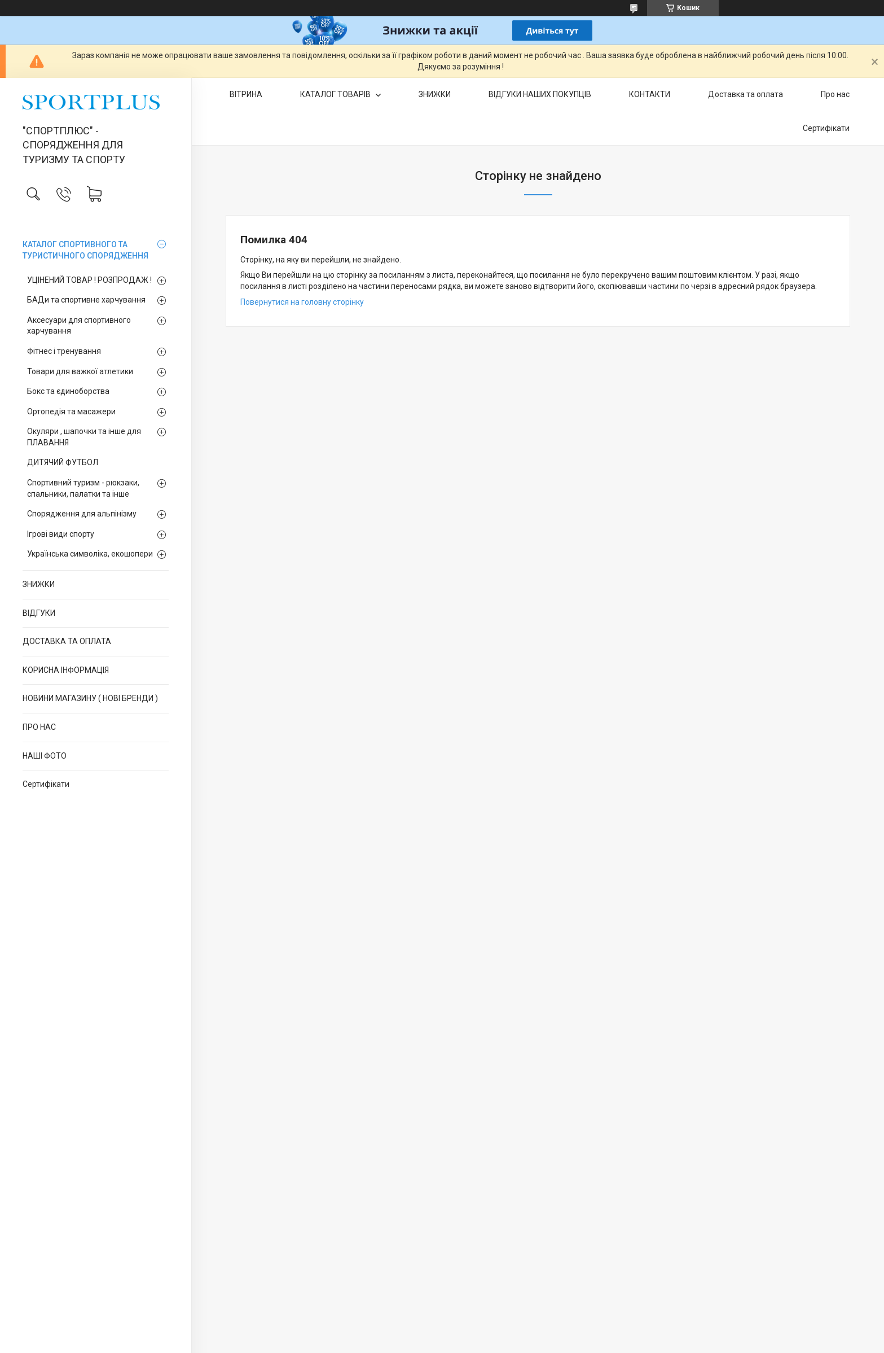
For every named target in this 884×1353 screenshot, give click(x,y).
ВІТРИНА (246, 94)
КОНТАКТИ (649, 94)
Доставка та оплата (745, 94)
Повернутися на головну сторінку (302, 301)
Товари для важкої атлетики (80, 371)
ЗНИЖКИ (39, 584)
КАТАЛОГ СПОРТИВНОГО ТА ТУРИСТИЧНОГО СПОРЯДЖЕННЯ (85, 250)
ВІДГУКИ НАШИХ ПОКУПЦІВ (540, 94)
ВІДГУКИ (39, 613)
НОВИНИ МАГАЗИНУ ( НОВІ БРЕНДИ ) (90, 698)
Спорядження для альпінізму (82, 513)
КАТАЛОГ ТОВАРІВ (336, 94)
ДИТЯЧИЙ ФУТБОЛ (62, 462)
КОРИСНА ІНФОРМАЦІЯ (66, 670)
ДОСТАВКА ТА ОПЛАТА (67, 641)
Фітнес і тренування (64, 351)
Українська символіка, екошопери (90, 553)
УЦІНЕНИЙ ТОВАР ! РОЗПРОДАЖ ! (89, 279)
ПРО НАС (39, 727)
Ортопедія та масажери (71, 411)
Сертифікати (46, 784)
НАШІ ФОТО (45, 755)
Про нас (835, 94)
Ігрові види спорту (60, 533)
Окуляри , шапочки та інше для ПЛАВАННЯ (84, 437)
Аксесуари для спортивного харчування (79, 326)
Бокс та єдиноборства (68, 391)
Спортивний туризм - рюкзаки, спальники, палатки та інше (83, 488)
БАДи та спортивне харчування (86, 299)
